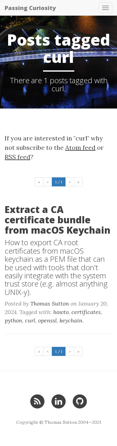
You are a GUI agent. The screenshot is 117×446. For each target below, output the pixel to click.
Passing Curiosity (30, 8)
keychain (71, 320)
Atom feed (80, 147)
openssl (47, 320)
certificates (86, 312)
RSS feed (17, 157)
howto (61, 312)
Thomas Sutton (49, 303)
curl (30, 320)
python (13, 320)
